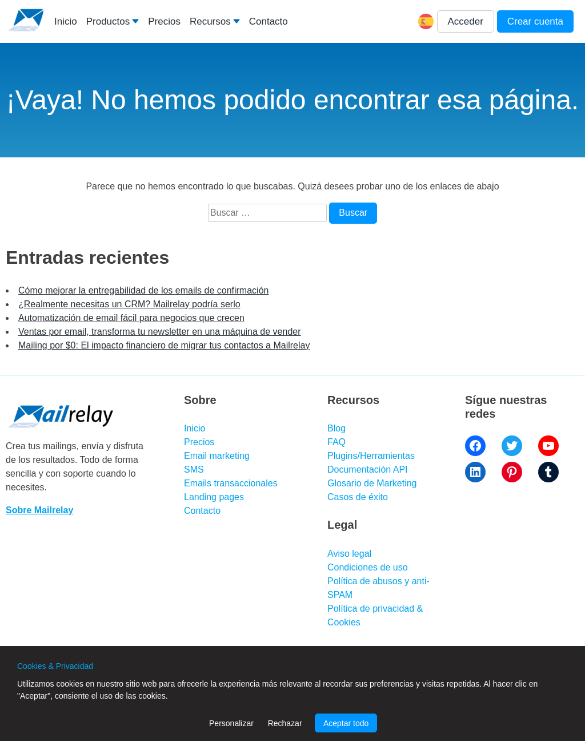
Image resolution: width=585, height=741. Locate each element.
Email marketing (217, 456)
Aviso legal (349, 553)
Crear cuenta (535, 21)
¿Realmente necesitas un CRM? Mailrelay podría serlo (129, 304)
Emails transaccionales (231, 483)
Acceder (465, 21)
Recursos (210, 21)
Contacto (268, 21)
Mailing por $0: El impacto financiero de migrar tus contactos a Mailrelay (164, 345)
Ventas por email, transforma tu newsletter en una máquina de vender (159, 331)
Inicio (65, 21)
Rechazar (285, 723)
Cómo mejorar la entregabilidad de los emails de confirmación (143, 290)
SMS (194, 469)
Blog (336, 428)
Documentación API (367, 469)
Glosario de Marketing (372, 483)
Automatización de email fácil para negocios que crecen (131, 318)
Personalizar (231, 723)
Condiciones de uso (367, 567)
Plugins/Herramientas (371, 456)
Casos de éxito (357, 497)
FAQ (336, 442)
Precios (164, 21)
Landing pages (214, 497)
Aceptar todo (345, 723)
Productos (108, 21)
